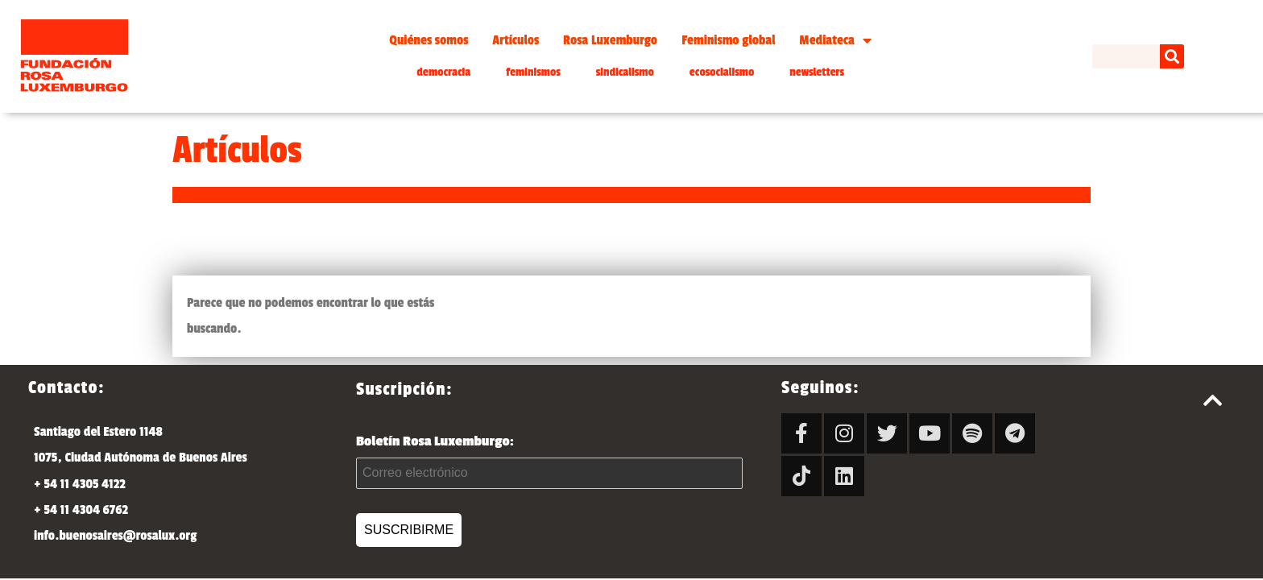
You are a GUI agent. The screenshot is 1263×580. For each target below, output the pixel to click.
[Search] (1172, 56)
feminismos (533, 72)
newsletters (816, 72)
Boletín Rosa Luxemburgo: (549, 461)
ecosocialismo (721, 72)
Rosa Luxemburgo (610, 40)
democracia (443, 72)
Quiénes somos (428, 40)
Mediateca (835, 40)
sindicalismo (625, 72)
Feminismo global (728, 40)
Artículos (515, 40)
